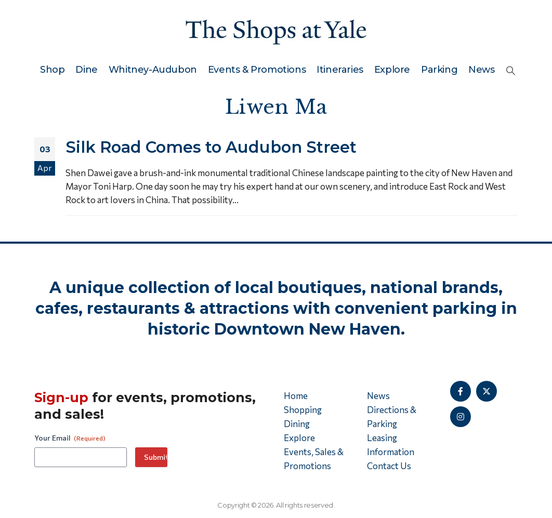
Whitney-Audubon (153, 69)
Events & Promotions (257, 69)
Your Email (70, 438)
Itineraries (340, 69)
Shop (52, 69)
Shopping (303, 409)
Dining (297, 423)
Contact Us (389, 465)
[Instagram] (460, 416)
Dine (86, 69)
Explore (392, 69)
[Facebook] (460, 391)
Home (296, 395)
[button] (510, 70)
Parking (439, 69)
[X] (486, 391)
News (481, 69)
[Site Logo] (276, 29)
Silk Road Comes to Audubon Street (211, 147)
